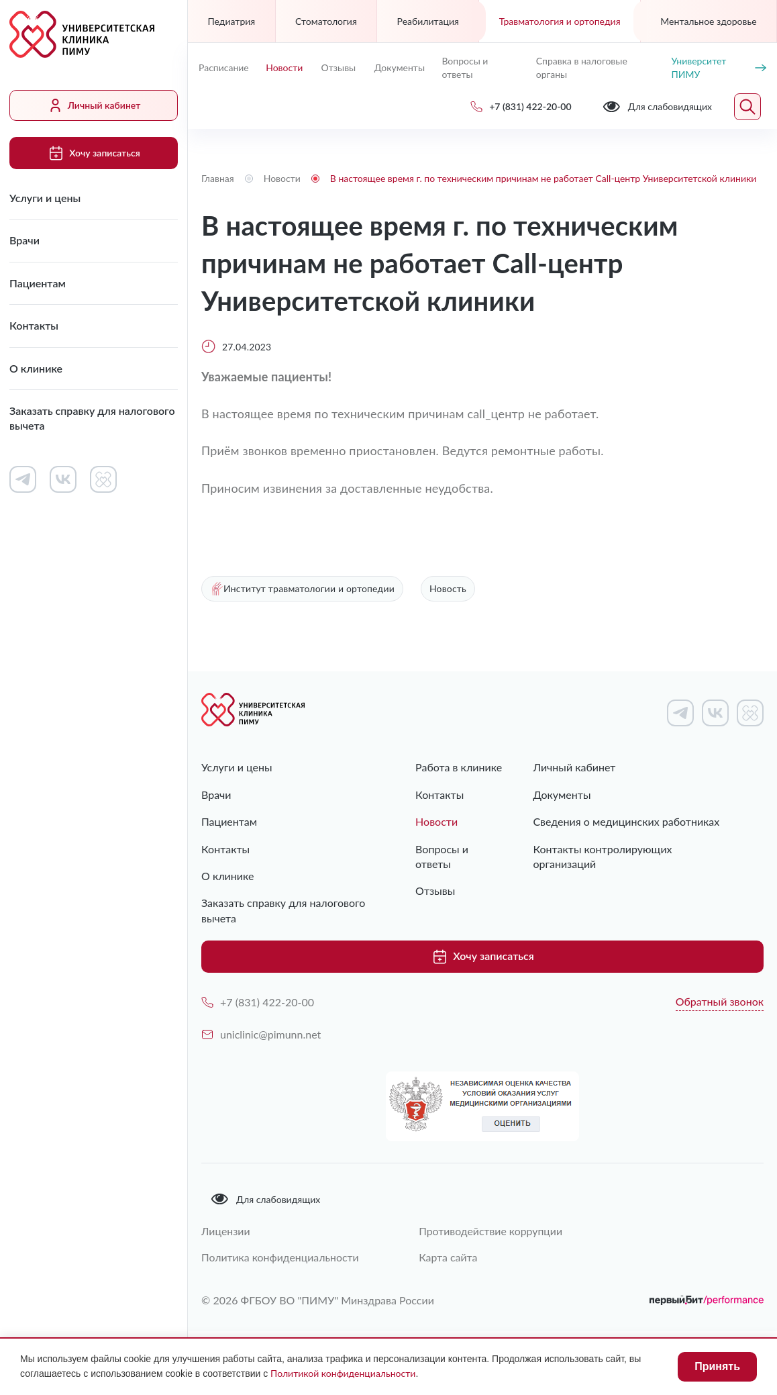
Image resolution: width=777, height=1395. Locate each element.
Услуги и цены (45, 197)
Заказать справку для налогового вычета (92, 418)
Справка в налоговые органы (581, 67)
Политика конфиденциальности (280, 1256)
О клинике (35, 368)
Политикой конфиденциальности (342, 1373)
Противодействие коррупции (493, 1230)
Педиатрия (231, 21)
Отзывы (338, 67)
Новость (447, 589)
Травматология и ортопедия (560, 21)
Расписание (224, 67)
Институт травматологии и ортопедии (302, 588)
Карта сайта (450, 1256)
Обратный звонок (720, 1000)
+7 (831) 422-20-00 (257, 1001)
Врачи (24, 240)
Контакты (33, 325)
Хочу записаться (93, 153)
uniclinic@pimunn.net (261, 1033)
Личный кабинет (94, 105)
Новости (284, 67)
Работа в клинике (458, 767)
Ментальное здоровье (708, 21)
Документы (399, 67)
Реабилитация (428, 21)
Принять (717, 1366)
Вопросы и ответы (465, 67)
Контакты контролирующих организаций (602, 856)
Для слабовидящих (265, 1198)
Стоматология (326, 21)
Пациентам (37, 283)
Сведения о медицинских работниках (626, 822)
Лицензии (225, 1230)
